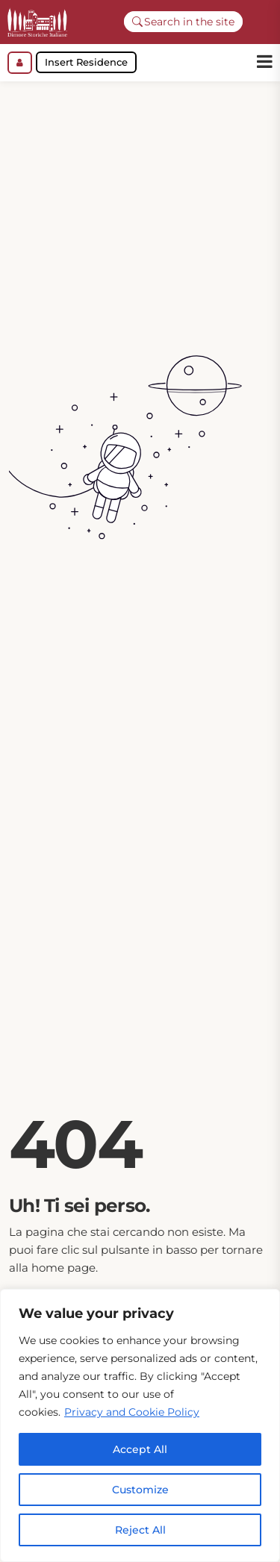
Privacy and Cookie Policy (131, 1412)
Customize (140, 1489)
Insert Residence (86, 62)
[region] (140, 1425)
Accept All (140, 1449)
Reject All (140, 1530)
